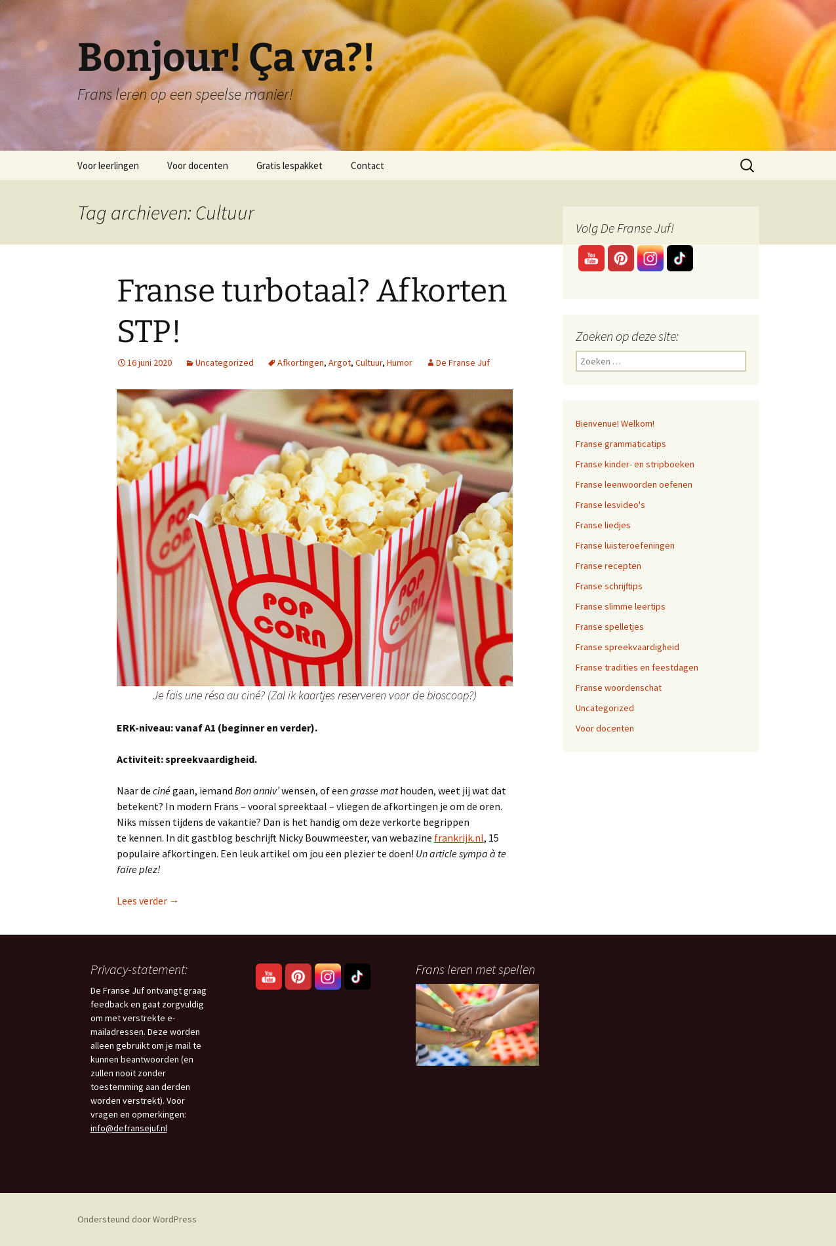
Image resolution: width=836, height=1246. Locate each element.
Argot (339, 362)
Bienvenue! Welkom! (615, 423)
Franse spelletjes (610, 627)
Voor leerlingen (108, 165)
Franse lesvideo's (610, 505)
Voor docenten (197, 165)
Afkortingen (300, 362)
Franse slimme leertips (621, 606)
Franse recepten (608, 566)
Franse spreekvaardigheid (627, 647)
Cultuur (368, 362)
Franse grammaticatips (621, 444)
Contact (367, 165)
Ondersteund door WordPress (137, 1219)
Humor (399, 362)
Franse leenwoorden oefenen (634, 484)
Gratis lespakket (289, 165)
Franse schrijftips (609, 586)
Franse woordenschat (619, 687)
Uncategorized (224, 362)
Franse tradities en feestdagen (637, 667)
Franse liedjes (603, 525)
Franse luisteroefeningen (625, 545)
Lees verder (148, 900)
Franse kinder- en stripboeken (635, 464)
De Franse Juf (463, 362)
